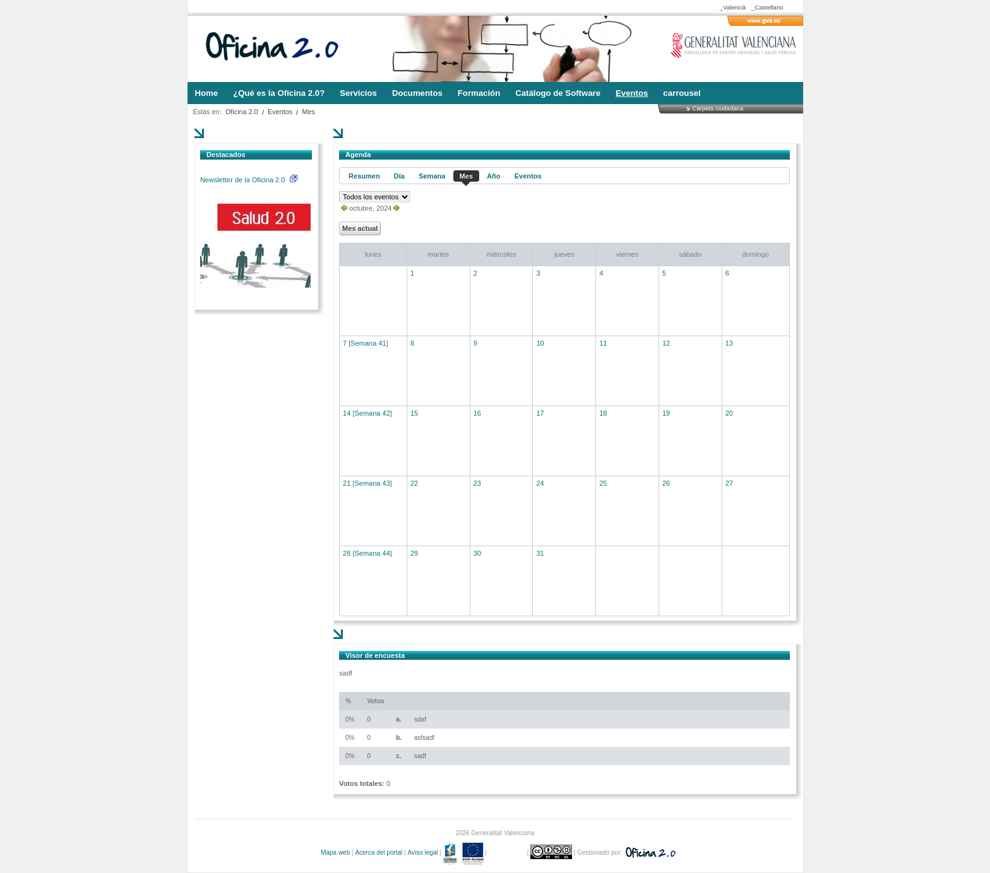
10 (540, 343)
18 (603, 413)
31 (540, 553)
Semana (432, 176)
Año (493, 176)
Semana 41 (368, 343)
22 (414, 483)
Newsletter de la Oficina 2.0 (248, 180)
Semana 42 (372, 413)
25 (603, 483)
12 (666, 343)
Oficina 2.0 (241, 111)
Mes (308, 111)
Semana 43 (372, 483)
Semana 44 (372, 553)
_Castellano (767, 7)
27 (729, 483)
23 (477, 483)
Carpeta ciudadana (717, 108)
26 (666, 483)
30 (477, 553)
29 (414, 553)
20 (729, 413)
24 (540, 483)
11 (603, 343)
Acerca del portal (378, 852)
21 (346, 483)
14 (346, 413)
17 (540, 413)
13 (729, 343)
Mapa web (335, 852)
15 (414, 413)
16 (477, 413)
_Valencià (733, 7)
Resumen (364, 176)
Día (399, 176)
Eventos (280, 111)
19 (666, 413)
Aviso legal (422, 852)
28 (346, 553)
